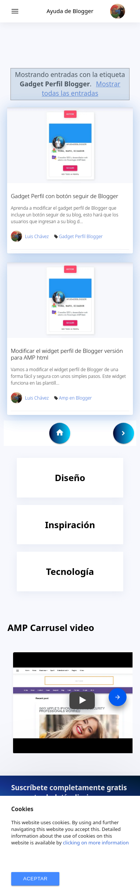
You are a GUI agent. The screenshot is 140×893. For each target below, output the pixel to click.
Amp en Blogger (75, 398)
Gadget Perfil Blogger (81, 236)
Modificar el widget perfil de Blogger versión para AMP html (67, 354)
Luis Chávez (37, 236)
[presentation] (118, 697)
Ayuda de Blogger (70, 11)
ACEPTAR (35, 878)
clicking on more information (96, 842)
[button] (82, 700)
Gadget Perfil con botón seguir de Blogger (64, 196)
